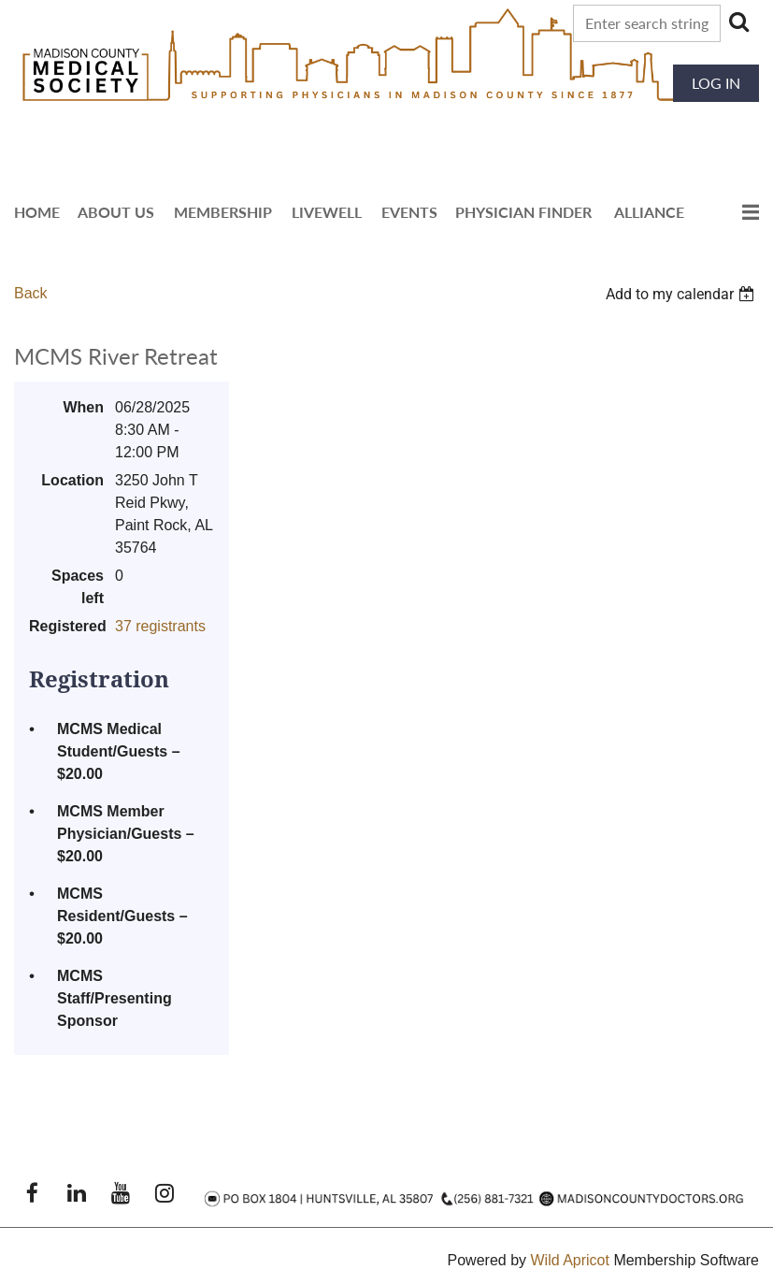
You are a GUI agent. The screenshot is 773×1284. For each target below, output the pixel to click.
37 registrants (160, 626)
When (83, 407)
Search (738, 21)
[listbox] (682, 294)
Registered (66, 626)
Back (31, 293)
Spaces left (77, 587)
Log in (716, 83)
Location (72, 480)
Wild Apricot (569, 1260)
